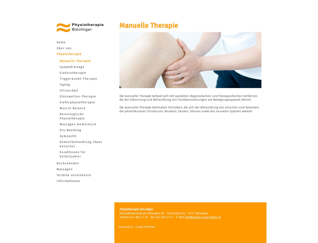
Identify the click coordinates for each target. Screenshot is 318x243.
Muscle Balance (73, 108)
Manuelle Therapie (77, 61)
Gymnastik (68, 136)
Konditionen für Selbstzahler (73, 154)
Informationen (68, 181)
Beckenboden (68, 163)
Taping (65, 84)
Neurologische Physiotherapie (72, 116)
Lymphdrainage (73, 67)
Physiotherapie (69, 54)
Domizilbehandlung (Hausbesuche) (81, 144)
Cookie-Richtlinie (145, 226)
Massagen (65, 169)
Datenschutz (125, 226)
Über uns (64, 48)
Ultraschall (71, 90)
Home (61, 42)
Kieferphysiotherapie (77, 102)
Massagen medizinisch (80, 124)
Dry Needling (71, 130)
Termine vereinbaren (74, 175)
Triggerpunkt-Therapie (78, 79)
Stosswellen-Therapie (78, 96)
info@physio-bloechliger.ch (203, 217)
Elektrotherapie (75, 73)
